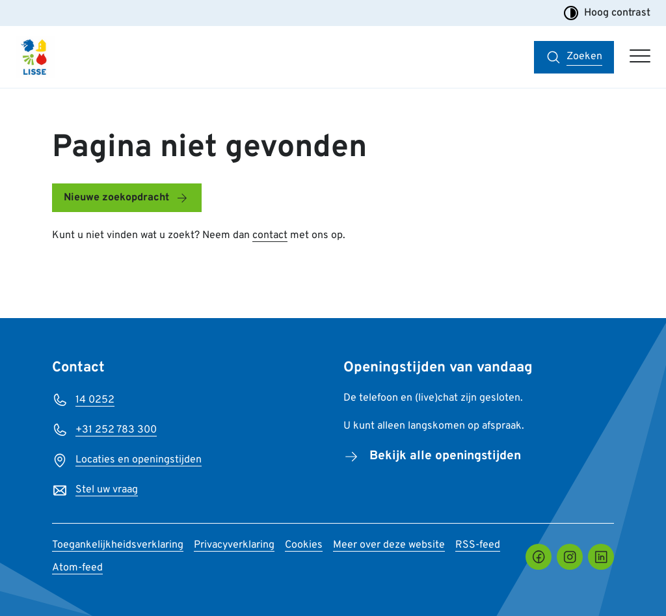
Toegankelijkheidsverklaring (117, 545)
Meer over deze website (389, 545)
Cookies (304, 545)
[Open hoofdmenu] (640, 57)
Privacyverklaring (234, 545)
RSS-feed (477, 545)
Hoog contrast (606, 13)
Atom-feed (77, 567)
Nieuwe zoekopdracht (116, 197)
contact (269, 235)
